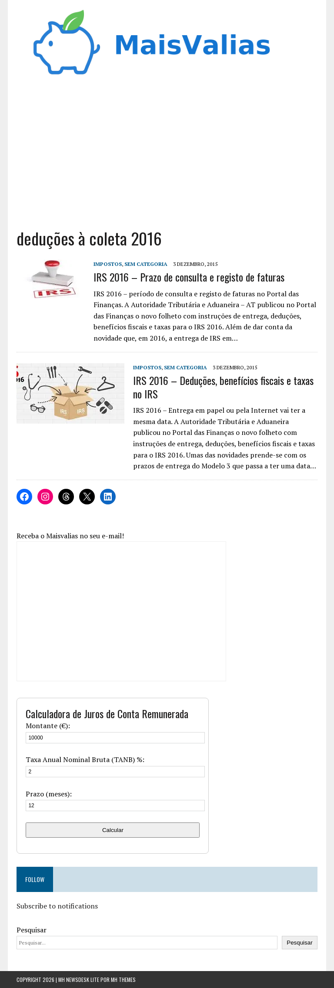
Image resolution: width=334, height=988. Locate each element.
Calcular (113, 830)
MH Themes (123, 979)
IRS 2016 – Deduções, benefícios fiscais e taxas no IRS (223, 386)
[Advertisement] (167, 149)
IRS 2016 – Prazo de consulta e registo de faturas (189, 277)
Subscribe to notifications (57, 906)
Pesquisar (32, 930)
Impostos (108, 264)
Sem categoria (145, 264)
